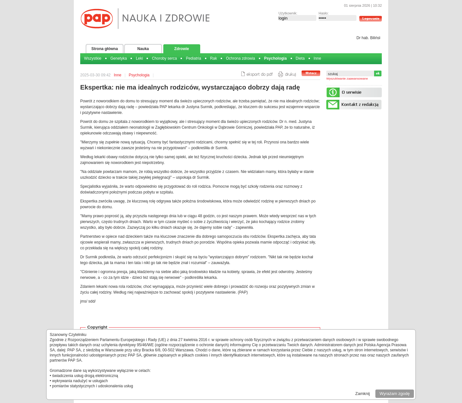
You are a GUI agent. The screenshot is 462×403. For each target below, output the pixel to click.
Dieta (300, 58)
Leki (139, 58)
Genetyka (118, 58)
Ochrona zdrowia (240, 58)
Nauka (143, 49)
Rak (213, 58)
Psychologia (275, 58)
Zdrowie (181, 49)
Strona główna (104, 49)
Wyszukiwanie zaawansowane (347, 78)
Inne (317, 58)
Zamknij (362, 393)
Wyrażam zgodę (395, 393)
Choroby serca (164, 58)
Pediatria (193, 58)
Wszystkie (92, 58)
